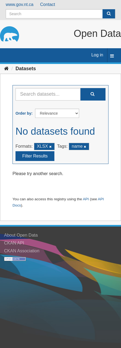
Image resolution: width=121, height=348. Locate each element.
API (86, 199)
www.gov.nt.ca (19, 4)
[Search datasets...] (47, 94)
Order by (23, 113)
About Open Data (21, 235)
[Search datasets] (60, 13)
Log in (97, 55)
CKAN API (14, 243)
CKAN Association (21, 251)
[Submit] (109, 13)
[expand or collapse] (112, 56)
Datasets (25, 68)
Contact (47, 4)
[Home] (6, 68)
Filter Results (35, 156)
